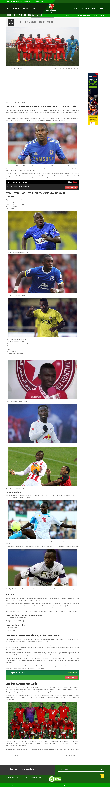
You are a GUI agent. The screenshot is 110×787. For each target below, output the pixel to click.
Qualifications (85, 8)
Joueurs (76, 8)
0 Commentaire (12, 68)
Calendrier (16, 8)
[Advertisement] (42, 84)
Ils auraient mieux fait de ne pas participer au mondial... (33, 1)
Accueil (67, 15)
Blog (8, 8)
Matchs (94, 8)
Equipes (33, 8)
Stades (101, 8)
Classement (25, 8)
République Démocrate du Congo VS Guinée (35, 22)
